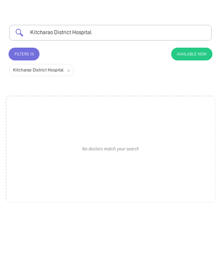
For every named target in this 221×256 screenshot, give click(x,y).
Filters (24, 54)
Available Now (192, 54)
